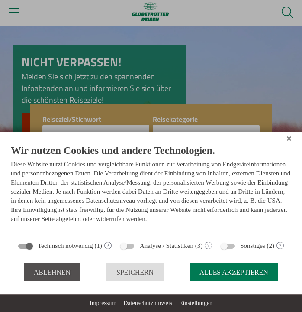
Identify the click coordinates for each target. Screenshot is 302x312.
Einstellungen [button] (195, 303)
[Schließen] (289, 138)
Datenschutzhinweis (147, 303)
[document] (151, 190)
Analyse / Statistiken (166, 245)
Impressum (103, 303)
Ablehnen (52, 272)
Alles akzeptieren (233, 272)
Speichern (135, 272)
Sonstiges (252, 245)
